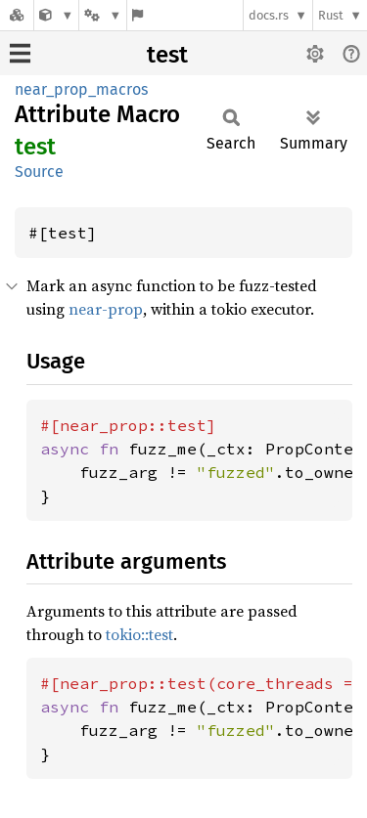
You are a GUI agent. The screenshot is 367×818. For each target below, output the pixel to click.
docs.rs (269, 15)
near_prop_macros (81, 89)
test (167, 54)
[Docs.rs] (16, 15)
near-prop (106, 309)
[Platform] (102, 15)
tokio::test (139, 634)
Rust (331, 15)
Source (39, 171)
